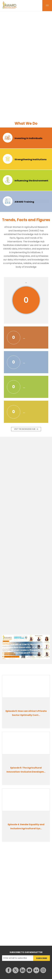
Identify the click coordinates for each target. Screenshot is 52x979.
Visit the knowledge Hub (24, 429)
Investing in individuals (28, 138)
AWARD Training (24, 201)
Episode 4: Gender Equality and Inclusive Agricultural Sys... (26, 826)
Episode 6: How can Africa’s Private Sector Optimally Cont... (26, 713)
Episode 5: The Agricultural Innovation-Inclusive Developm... (26, 769)
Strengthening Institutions (30, 159)
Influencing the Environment (31, 180)
